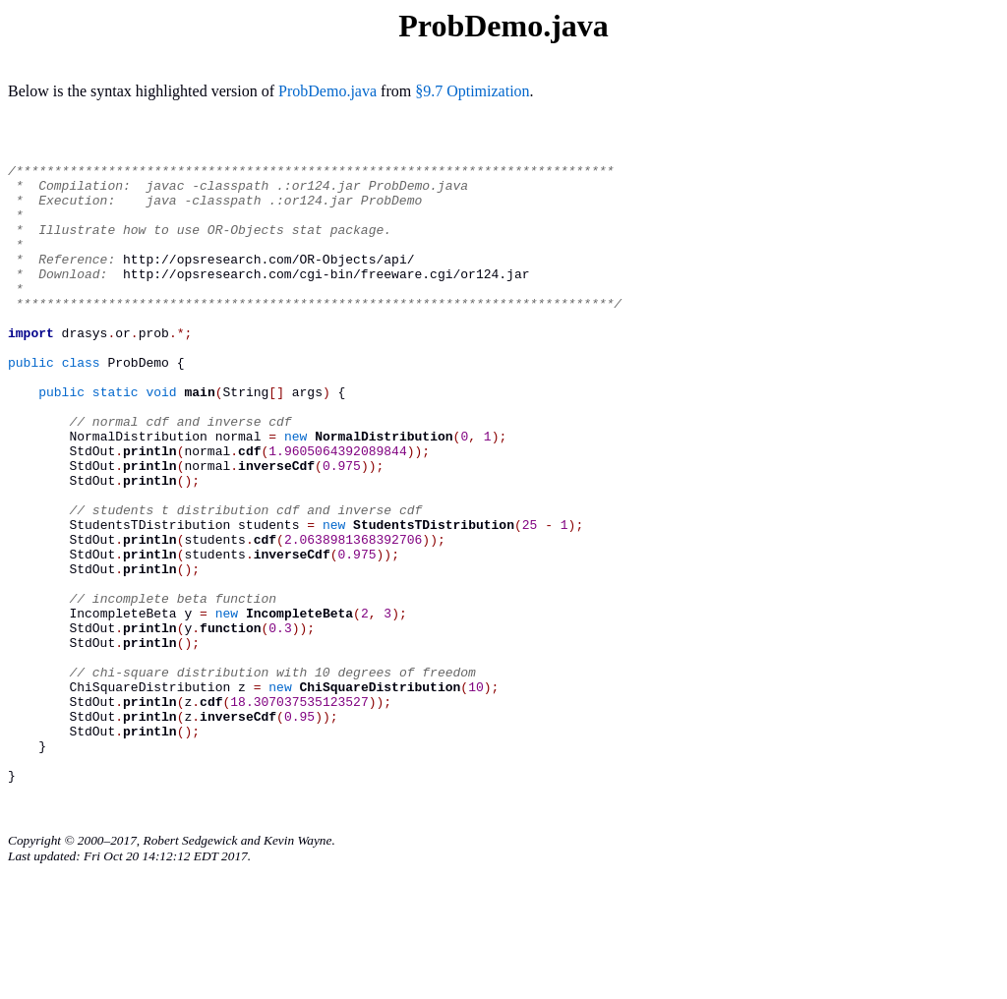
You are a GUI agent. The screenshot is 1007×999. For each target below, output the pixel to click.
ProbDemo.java (327, 91)
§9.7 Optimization (472, 91)
